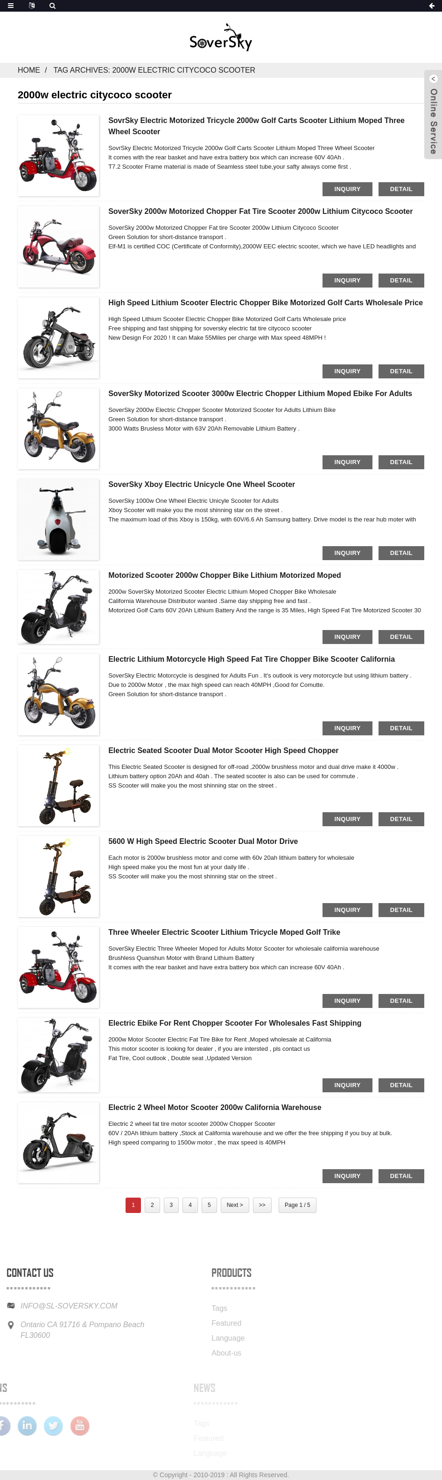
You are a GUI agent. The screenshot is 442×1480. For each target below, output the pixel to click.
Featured (203, 1323)
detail (401, 188)
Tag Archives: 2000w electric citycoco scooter (154, 70)
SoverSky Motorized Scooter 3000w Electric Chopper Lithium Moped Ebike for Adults (260, 393)
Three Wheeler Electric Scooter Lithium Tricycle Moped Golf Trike (224, 932)
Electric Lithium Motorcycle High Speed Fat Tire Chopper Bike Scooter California (251, 659)
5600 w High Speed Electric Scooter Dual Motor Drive (203, 841)
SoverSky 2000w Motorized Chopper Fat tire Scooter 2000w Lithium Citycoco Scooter (260, 211)
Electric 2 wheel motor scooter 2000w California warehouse (214, 1107)
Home (29, 70)
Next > (235, 1205)
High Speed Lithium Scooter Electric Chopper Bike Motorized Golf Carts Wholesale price (265, 303)
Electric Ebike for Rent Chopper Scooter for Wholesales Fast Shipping (234, 1023)
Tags (196, 1308)
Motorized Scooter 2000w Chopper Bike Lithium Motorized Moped (224, 575)
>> (262, 1205)
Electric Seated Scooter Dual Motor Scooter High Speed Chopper (223, 750)
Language (205, 1338)
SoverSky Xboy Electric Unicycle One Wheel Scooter (201, 484)
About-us (203, 1353)
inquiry (347, 188)
